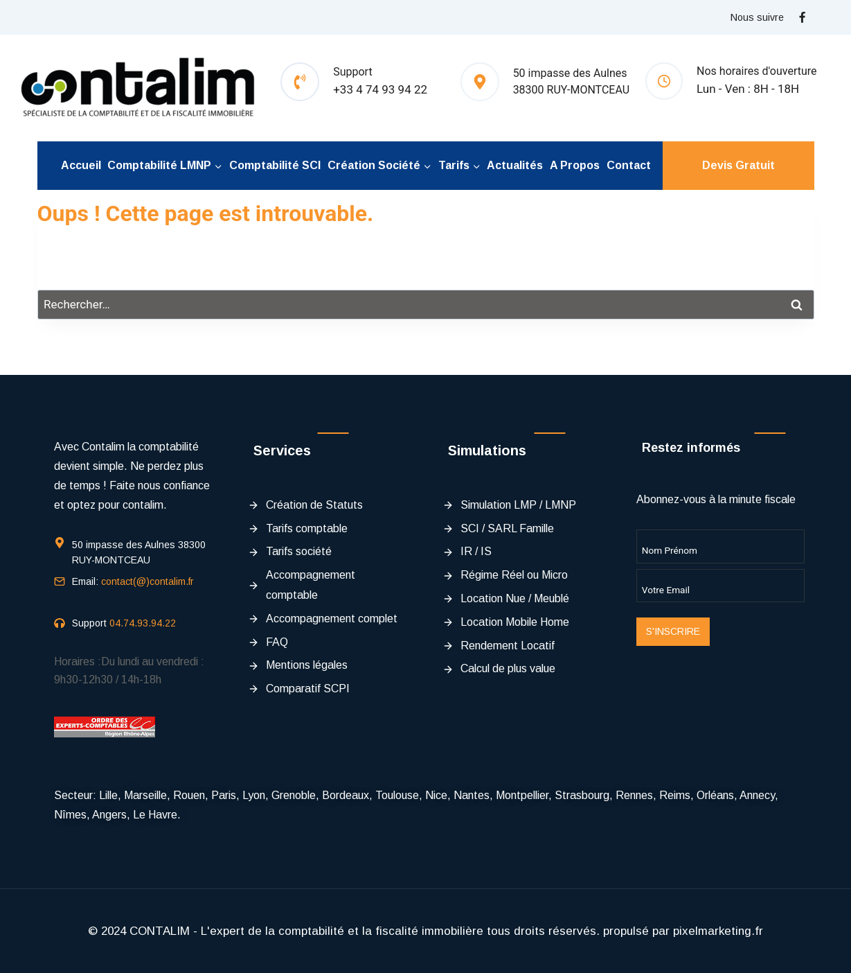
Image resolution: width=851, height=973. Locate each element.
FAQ (277, 642)
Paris (223, 795)
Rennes (634, 795)
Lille (108, 795)
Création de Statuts (314, 505)
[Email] (720, 585)
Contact (629, 165)
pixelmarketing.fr (718, 931)
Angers (109, 815)
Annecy (757, 795)
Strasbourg (582, 795)
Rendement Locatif (507, 645)
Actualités (515, 165)
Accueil (81, 165)
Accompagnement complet (331, 618)
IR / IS (476, 551)
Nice (436, 795)
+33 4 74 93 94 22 (380, 89)
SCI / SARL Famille (507, 528)
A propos (575, 165)
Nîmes (70, 815)
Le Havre (155, 815)
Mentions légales (307, 665)
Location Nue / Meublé (514, 598)
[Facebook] (802, 17)
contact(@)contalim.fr (147, 581)
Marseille (145, 795)
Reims (674, 795)
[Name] (720, 546)
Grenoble (293, 795)
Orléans (715, 795)
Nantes (472, 795)
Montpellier (522, 795)
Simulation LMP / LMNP (518, 505)
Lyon (253, 795)
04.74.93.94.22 (142, 623)
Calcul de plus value (507, 668)
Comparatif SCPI (308, 688)
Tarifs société (299, 551)
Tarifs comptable (307, 528)
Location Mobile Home (514, 622)
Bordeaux (345, 795)
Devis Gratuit (738, 165)
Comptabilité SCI (275, 165)
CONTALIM (159, 931)
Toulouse (397, 795)
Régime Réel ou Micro (514, 575)
